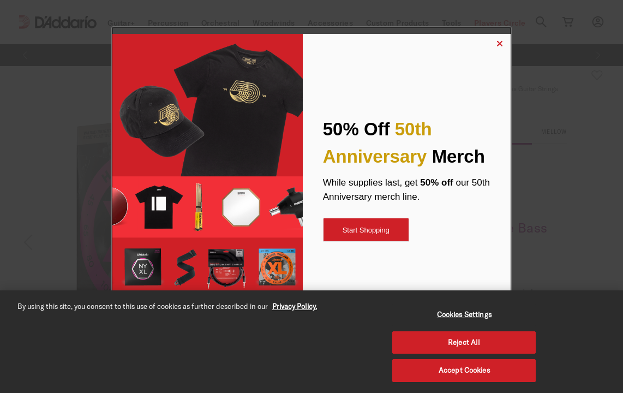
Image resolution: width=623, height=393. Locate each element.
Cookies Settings (464, 314)
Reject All (464, 342)
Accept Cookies (464, 370)
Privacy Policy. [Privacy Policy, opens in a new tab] (294, 306)
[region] (311, 341)
